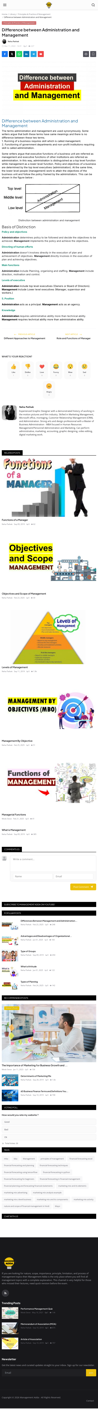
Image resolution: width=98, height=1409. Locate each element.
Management (29, 1159)
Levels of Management (15, 667)
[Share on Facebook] (5, 54)
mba (6, 1159)
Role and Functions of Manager (74, 338)
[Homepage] (49, 5)
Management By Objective (17, 741)
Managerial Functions (14, 815)
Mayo (57, 1207)
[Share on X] (12, 54)
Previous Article (24, 334)
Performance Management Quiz (37, 1309)
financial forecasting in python (56, 1173)
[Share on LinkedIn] (26, 54)
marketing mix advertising (15, 1193)
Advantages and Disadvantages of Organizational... (46, 936)
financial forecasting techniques (54, 1166)
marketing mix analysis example (47, 1193)
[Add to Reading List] (93, 54)
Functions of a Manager (15, 520)
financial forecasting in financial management (60, 1179)
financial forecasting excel (81, 1159)
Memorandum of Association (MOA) (38, 1324)
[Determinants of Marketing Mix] (10, 1081)
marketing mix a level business (17, 1200)
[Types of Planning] (10, 986)
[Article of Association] (10, 1344)
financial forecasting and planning (19, 1166)
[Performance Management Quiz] (10, 1314)
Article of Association (31, 1340)
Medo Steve (7, 819)
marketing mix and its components (52, 1200)
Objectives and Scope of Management (24, 594)
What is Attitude (29, 967)
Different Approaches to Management (24, 338)
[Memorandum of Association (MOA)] (10, 1329)
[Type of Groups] (10, 956)
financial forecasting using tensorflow (20, 1173)
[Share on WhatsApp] (19, 54)
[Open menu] (4, 5)
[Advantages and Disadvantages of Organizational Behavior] (10, 941)
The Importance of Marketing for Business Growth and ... (35, 1065)
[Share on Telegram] (34, 54)
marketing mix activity (84, 1200)
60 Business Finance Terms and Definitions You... (44, 1092)
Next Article (73, 334)
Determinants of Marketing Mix (36, 1076)
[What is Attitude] (10, 971)
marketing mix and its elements (72, 1186)
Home (4, 14)
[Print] (86, 54)
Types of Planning (29, 982)
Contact (90, 1401)
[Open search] (93, 5)
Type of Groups (28, 951)
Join (91, 1373)
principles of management (52, 1159)
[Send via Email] (41, 54)
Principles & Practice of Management (34, 14)
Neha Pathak (26, 407)
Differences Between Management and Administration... (49, 921)
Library (13, 14)
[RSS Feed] (5, 1293)
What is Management (14, 830)
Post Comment (83, 887)
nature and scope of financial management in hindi (26, 1207)
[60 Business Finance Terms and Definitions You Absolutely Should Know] (10, 1096)
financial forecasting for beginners (19, 1179)
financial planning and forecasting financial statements (28, 1186)
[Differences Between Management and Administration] (10, 925)
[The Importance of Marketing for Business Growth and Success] (49, 1034)
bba (15, 1159)
